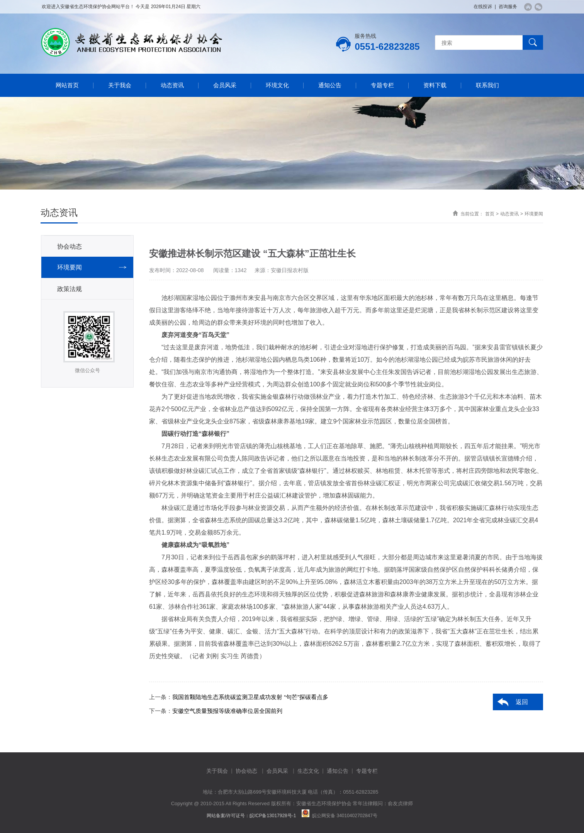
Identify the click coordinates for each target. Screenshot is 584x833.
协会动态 (69, 246)
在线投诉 (483, 6)
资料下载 (434, 85)
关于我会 (119, 85)
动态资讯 (172, 85)
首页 (489, 214)
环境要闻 (534, 214)
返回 (522, 702)
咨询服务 (508, 6)
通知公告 (329, 85)
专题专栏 (382, 85)
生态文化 (308, 771)
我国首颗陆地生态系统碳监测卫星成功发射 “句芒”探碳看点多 (250, 697)
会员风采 (224, 85)
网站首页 (67, 85)
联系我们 (487, 85)
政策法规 (69, 289)
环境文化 (277, 85)
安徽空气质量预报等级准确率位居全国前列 (227, 711)
